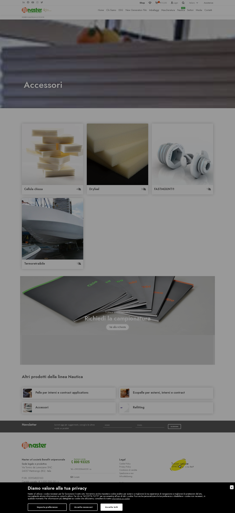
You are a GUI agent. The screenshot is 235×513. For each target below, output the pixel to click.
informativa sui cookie (121, 498)
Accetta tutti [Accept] (111, 507)
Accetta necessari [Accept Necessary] (83, 507)
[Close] (232, 487)
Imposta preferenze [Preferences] (47, 507)
